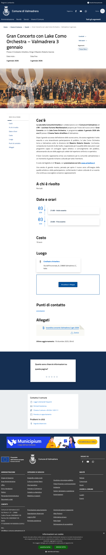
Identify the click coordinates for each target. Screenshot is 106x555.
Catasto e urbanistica (34, 492)
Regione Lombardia (7, 2)
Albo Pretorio (57, 513)
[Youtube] (80, 11)
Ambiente (56, 487)
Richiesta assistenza (34, 520)
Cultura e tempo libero (34, 481)
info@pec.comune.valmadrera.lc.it (13, 531)
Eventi (27, 27)
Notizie (81, 478)
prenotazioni (40, 311)
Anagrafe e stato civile (34, 478)
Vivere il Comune (16, 27)
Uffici (3, 485)
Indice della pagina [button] (14, 117)
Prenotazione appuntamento (37, 510)
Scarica (74, 332)
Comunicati (83, 481)
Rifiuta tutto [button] (61, 547)
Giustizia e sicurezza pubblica (63, 480)
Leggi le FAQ (31, 517)
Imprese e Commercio (34, 488)
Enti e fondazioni (7, 488)
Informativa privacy (60, 517)
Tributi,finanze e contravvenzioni (64, 484)
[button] (53, 552)
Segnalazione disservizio (35, 513)
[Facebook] (75, 11)
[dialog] (53, 543)
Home (6, 27)
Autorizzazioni (58, 494)
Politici (3, 492)
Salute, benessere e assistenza (63, 491)
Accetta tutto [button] (45, 547)
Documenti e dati (7, 499)
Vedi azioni (83, 40)
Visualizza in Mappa (68, 284)
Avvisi (81, 485)
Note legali (57, 520)
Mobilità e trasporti (33, 496)
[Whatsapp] (85, 11)
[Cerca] (102, 11)
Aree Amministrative (8, 481)
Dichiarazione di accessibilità (63, 524)
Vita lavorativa (32, 485)
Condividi (83, 36)
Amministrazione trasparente (63, 510)
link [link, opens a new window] (72, 543)
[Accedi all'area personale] (95, 2)
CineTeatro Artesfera (52, 261)
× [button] (104, 533)
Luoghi (81, 495)
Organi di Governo (7, 478)
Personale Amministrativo (10, 496)
